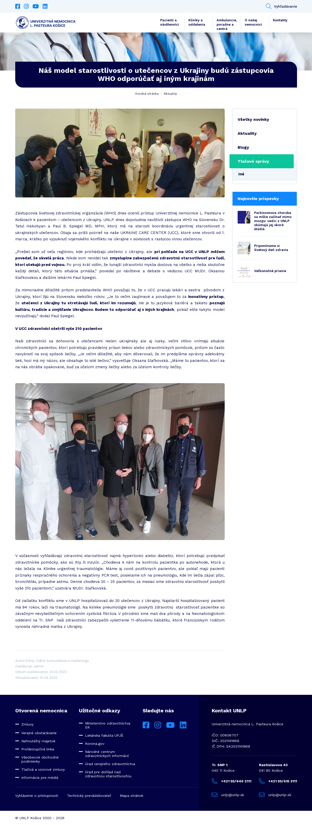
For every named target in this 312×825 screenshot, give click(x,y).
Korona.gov (94, 744)
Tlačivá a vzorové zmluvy (43, 769)
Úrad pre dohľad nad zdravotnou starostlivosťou (108, 774)
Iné (241, 174)
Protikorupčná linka (37, 749)
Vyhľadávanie (281, 6)
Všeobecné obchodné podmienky (40, 759)
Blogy (243, 147)
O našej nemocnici (253, 22)
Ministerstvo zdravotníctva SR (107, 725)
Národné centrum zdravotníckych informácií (107, 754)
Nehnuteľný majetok (38, 741)
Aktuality (170, 93)
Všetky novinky (253, 119)
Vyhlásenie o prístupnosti (36, 796)
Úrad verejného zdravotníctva (110, 764)
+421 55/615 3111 (278, 781)
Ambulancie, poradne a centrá (227, 23)
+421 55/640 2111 (231, 781)
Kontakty (280, 20)
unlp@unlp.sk (228, 795)
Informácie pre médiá (39, 778)
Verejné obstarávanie (39, 733)
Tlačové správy (253, 161)
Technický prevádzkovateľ (89, 796)
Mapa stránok (131, 796)
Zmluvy (27, 724)
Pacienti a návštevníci (169, 22)
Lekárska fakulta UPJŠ (104, 735)
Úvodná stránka (147, 93)
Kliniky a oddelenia (196, 22)
